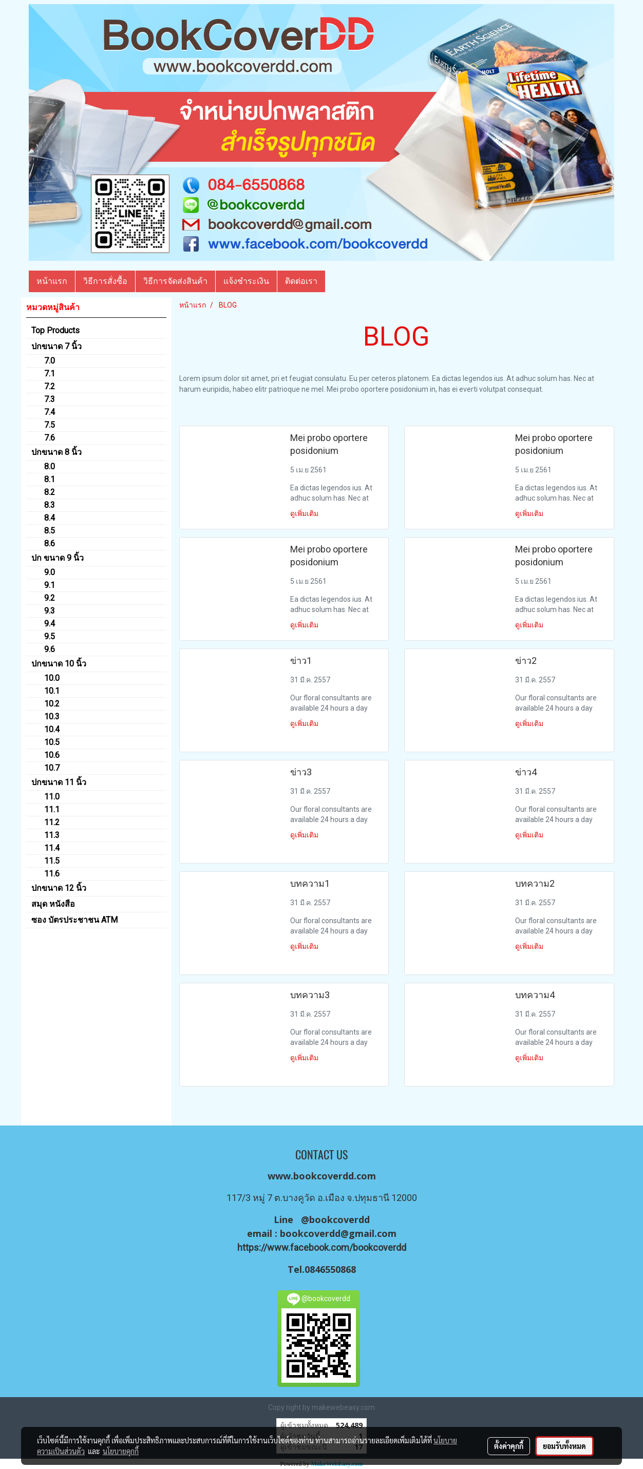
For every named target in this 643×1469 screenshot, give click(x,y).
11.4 (52, 848)
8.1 (49, 479)
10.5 (52, 742)
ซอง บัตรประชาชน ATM (74, 920)
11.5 (52, 861)
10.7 (52, 768)
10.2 (52, 704)
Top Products (55, 330)
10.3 (52, 716)
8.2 (49, 492)
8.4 (49, 518)
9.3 (49, 611)
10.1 (52, 691)
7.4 (49, 412)
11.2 (52, 822)
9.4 (49, 623)
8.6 (49, 543)
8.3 (49, 505)
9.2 (49, 598)
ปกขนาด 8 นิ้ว (56, 452)
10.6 (52, 755)
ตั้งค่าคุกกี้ (508, 1446)
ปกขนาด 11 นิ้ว (58, 782)
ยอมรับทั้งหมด (564, 1446)
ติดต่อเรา (301, 281)
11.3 (52, 835)
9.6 (49, 649)
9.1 (49, 585)
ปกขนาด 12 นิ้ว (58, 888)
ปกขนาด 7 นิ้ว (56, 346)
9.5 (49, 636)
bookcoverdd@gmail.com (338, 1233)
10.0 (52, 678)
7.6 (49, 438)
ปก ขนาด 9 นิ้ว (57, 558)
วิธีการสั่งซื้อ (105, 281)
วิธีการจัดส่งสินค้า (175, 281)
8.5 (49, 531)
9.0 (49, 572)
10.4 (52, 729)
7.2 (49, 386)
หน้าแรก (51, 281)
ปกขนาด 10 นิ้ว (58, 664)
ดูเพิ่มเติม (305, 513)
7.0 (49, 361)
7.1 (49, 373)
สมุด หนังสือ (53, 904)
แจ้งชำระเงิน (246, 281)
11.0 (52, 797)
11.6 (52, 874)
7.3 (49, 399)
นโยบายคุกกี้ (121, 1451)
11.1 (52, 809)
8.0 (49, 466)
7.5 (49, 425)
